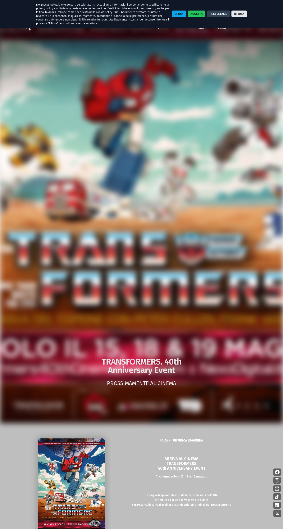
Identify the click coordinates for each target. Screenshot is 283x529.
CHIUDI (179, 13)
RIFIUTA (239, 13)
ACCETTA (196, 13)
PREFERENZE (218, 13)
